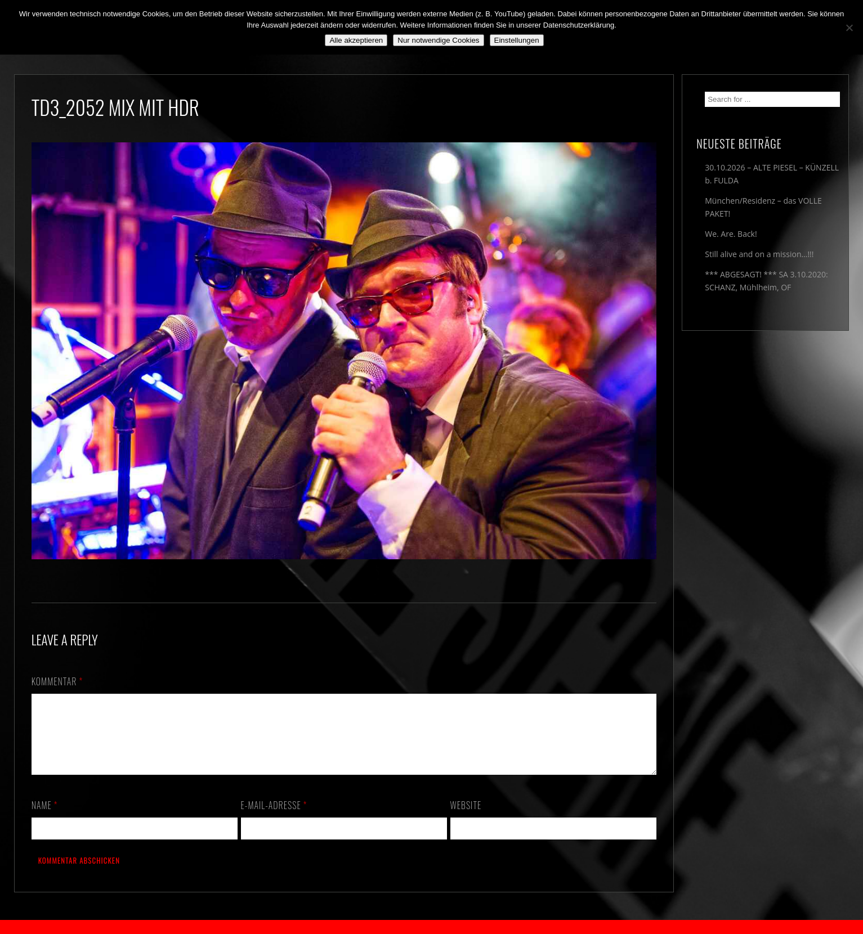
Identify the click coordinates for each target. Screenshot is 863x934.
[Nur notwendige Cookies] (849, 27)
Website (466, 818)
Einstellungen (516, 40)
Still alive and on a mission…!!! (759, 254)
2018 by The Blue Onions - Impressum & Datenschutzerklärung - (432, 927)
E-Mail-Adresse (274, 818)
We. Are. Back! (731, 233)
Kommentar (57, 681)
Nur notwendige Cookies (438, 40)
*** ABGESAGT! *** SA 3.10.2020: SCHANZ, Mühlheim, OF (766, 281)
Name (45, 818)
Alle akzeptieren (356, 40)
